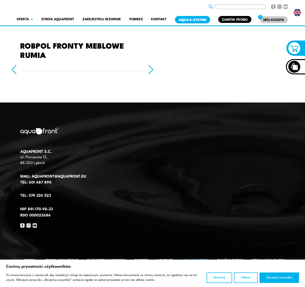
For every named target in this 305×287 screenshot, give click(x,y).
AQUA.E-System (192, 20)
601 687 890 (40, 182)
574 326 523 (40, 196)
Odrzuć (246, 277)
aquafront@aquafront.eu (58, 177)
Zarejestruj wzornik (101, 19)
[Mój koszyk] (274, 19)
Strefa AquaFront (57, 19)
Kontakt (159, 19)
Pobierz (136, 19)
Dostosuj (219, 277)
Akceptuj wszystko (279, 277)
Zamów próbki (235, 19)
